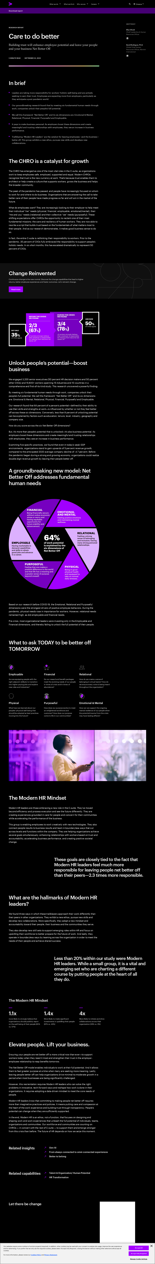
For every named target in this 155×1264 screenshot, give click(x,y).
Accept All (139, 1248)
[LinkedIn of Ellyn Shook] (127, 38)
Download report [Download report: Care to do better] (16, 10)
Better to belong (57, 1156)
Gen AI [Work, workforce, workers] (52, 1147)
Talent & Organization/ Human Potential (69, 1172)
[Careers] (95, 4)
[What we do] (55, 4)
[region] (77, 1253)
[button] (16, 289)
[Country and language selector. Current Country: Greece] (138, 4)
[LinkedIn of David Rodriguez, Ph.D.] (127, 55)
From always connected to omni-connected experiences (78, 1151)
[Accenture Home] (15, 4)
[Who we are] (82, 4)
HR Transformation (58, 1177)
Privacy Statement (50, 1255)
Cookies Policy (36, 1255)
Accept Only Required (139, 1253)
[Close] (151, 1245)
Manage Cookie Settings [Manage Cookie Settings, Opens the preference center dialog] (138, 1259)
